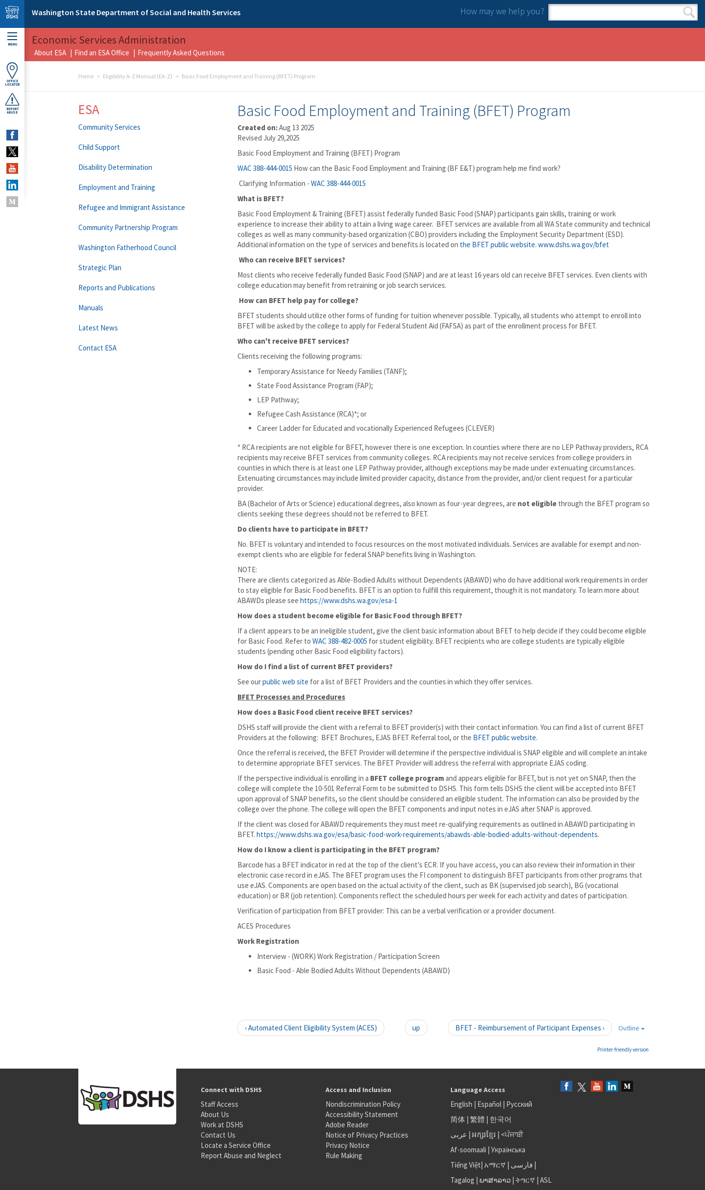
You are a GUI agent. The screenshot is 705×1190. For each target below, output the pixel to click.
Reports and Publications (116, 287)
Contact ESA (97, 347)
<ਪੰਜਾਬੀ (512, 1134)
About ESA (50, 52)
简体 (457, 1119)
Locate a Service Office (236, 1145)
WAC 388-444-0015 (264, 168)
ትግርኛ (525, 1180)
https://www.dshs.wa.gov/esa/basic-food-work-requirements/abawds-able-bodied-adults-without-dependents (427, 834)
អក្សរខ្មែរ (484, 1134)
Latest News (98, 327)
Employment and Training (116, 187)
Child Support (99, 147)
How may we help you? (502, 11)
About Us (215, 1114)
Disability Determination (115, 167)
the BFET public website (497, 244)
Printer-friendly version (623, 1049)
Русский (519, 1104)
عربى (458, 1134)
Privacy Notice (348, 1145)
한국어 (501, 1119)
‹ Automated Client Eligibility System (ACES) (311, 1027)
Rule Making (344, 1155)
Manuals (90, 307)
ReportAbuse (12, 103)
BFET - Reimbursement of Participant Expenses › (530, 1027)
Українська (508, 1149)
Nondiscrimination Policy (363, 1104)
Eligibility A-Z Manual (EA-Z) (137, 76)
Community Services (109, 127)
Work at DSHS (222, 1124)
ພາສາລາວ (495, 1180)
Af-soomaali (468, 1149)
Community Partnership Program (128, 227)
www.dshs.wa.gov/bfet (573, 244)
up (416, 1027)
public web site (286, 681)
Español (489, 1104)
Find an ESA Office (101, 52)
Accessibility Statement (362, 1114)
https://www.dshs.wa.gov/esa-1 (349, 600)
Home (86, 76)
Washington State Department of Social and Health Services (136, 12)
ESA (88, 109)
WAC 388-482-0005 (339, 641)
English (462, 1104)
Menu (12, 39)
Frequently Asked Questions (181, 52)
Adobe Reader (347, 1124)
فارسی (521, 1164)
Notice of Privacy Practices (367, 1135)
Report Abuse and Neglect (241, 1155)
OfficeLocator (12, 74)
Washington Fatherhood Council (127, 247)
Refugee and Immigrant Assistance (131, 207)
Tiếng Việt (465, 1164)
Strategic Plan (99, 267)
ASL (546, 1180)
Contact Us (218, 1135)
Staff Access (219, 1104)
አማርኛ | (496, 1164)
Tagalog (462, 1180)
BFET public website (504, 737)
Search (689, 12)
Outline (631, 1028)
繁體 (478, 1119)
